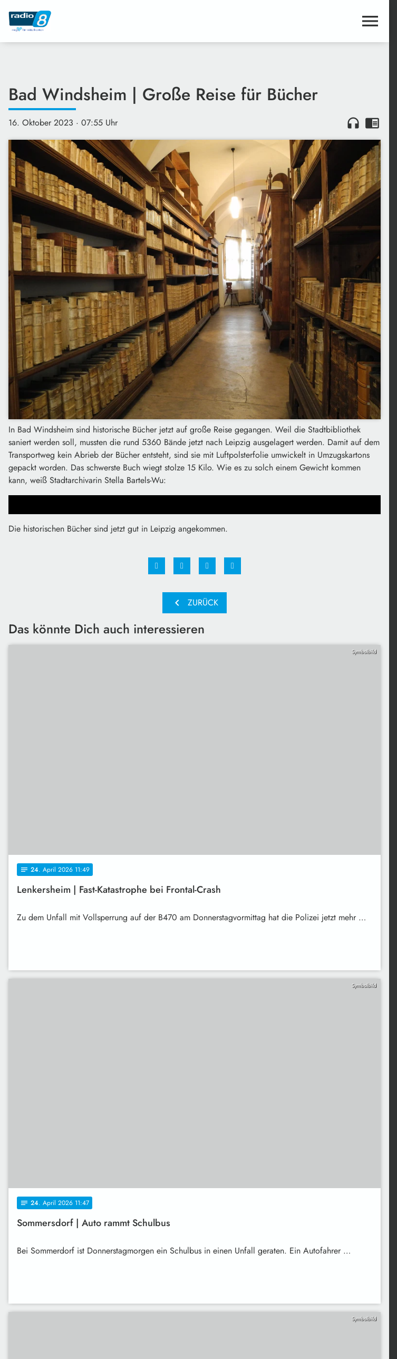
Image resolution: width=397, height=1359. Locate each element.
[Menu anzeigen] (370, 21)
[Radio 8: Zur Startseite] (101, 21)
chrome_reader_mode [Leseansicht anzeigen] (372, 122)
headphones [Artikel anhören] (353, 122)
